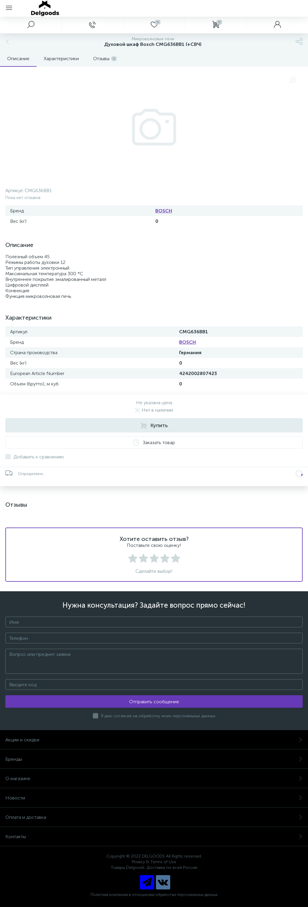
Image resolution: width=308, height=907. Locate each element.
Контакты (154, 836)
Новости (154, 798)
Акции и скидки (154, 740)
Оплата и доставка (154, 817)
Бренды (154, 759)
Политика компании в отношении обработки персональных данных (154, 894)
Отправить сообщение (154, 701)
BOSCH (163, 211)
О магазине (154, 778)
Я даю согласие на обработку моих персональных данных (158, 715)
